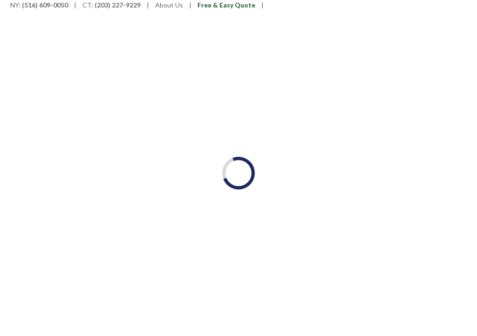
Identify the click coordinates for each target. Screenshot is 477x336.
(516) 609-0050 (45, 5)
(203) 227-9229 (118, 5)
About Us (169, 5)
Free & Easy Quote (226, 5)
